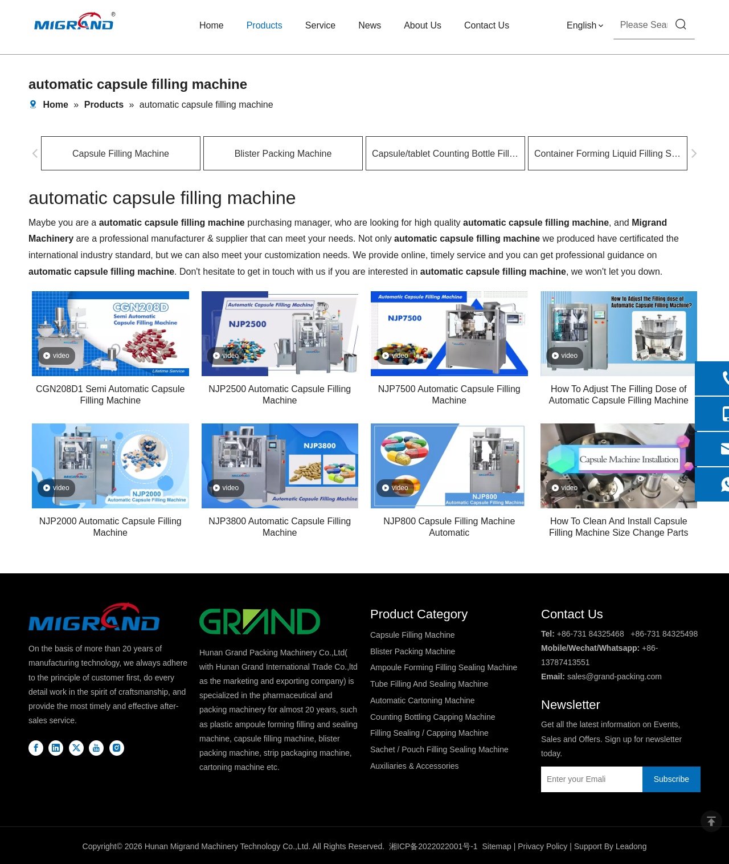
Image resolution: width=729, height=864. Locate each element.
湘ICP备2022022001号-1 (433, 846)
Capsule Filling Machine (120, 153)
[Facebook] (35, 747)
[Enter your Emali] (589, 779)
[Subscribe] (671, 779)
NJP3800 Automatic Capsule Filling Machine (279, 526)
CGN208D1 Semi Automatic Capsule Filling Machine (110, 394)
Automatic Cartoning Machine (422, 700)
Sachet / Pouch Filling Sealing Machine (439, 749)
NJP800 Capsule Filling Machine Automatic (449, 526)
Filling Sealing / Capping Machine (429, 732)
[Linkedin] (55, 747)
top (711, 821)
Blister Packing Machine (283, 153)
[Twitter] (76, 747)
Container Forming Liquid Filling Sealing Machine (607, 153)
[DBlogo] (93, 616)
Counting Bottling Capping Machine (432, 717)
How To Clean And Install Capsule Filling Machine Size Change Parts (619, 526)
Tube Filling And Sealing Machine (429, 683)
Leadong (631, 846)
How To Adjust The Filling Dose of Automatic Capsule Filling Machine (619, 394)
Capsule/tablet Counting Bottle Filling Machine (445, 153)
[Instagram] (116, 747)
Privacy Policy (542, 846)
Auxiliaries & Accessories (414, 766)
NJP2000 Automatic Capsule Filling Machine (110, 526)
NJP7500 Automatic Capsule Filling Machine (449, 394)
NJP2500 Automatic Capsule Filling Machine (279, 394)
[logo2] (259, 621)
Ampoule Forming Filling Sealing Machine (443, 667)
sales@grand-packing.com (614, 676)
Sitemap (496, 846)
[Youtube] (96, 747)
